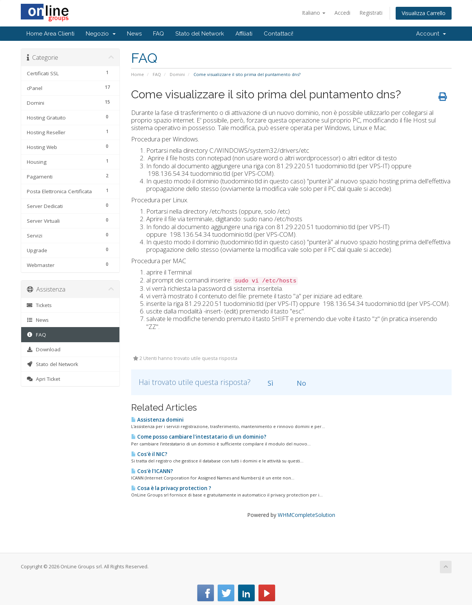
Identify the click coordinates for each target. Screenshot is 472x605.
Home (137, 74)
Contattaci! (278, 33)
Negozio (101, 33)
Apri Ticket (43, 378)
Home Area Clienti (50, 33)
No (297, 383)
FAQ (158, 33)
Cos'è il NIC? (149, 454)
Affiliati (243, 33)
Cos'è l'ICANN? (152, 471)
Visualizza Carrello (424, 13)
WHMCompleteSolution (306, 514)
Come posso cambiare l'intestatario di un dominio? (198, 436)
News (134, 33)
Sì (266, 383)
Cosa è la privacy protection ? (171, 488)
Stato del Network (199, 33)
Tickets (39, 305)
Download (44, 349)
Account (431, 33)
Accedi (342, 12)
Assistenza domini (157, 419)
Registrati (370, 12)
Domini (177, 74)
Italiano (313, 12)
